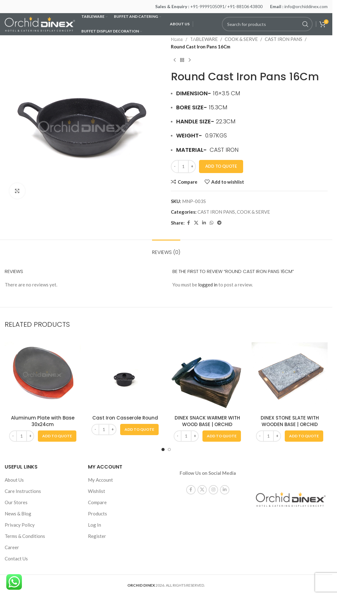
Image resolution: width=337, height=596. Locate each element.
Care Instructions (23, 491)
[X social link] (196, 223)
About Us (14, 480)
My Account (100, 480)
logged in (207, 284)
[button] (57, 436)
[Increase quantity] (192, 166)
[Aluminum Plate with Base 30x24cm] (43, 374)
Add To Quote (221, 166)
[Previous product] (174, 60)
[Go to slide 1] (163, 449)
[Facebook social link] (188, 223)
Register (97, 536)
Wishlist (96, 491)
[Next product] (189, 60)
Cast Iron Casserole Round (125, 418)
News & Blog (18, 513)
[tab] (166, 249)
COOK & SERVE (241, 39)
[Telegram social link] (219, 223)
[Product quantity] (183, 166)
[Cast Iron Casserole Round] (125, 374)
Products (97, 513)
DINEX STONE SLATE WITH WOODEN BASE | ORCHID (290, 421)
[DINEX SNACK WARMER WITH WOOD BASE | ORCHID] (207, 374)
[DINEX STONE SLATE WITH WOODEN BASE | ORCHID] (290, 374)
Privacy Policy (20, 525)
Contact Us (16, 558)
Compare (97, 502)
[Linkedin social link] (204, 223)
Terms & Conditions (25, 536)
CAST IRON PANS (283, 39)
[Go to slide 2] (169, 449)
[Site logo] (40, 23)
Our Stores (16, 502)
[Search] (267, 24)
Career (12, 547)
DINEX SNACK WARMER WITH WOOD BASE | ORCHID (207, 421)
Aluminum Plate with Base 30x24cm (42, 421)
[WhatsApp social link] (211, 223)
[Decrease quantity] (175, 166)
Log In (94, 525)
